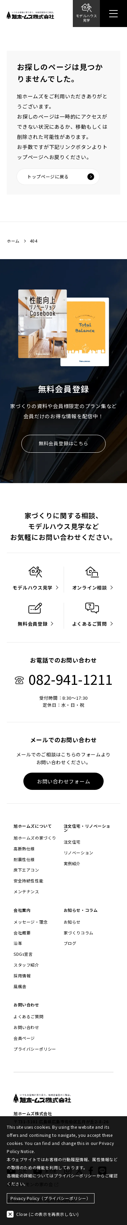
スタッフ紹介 (26, 965)
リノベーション (78, 852)
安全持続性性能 (28, 880)
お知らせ (72, 922)
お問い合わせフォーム (63, 781)
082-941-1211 (63, 679)
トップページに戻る (60, 176)
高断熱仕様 (24, 848)
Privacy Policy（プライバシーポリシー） (50, 1198)
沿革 (18, 943)
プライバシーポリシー (35, 1049)
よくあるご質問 (28, 1016)
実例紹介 (72, 863)
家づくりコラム (78, 932)
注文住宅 (72, 842)
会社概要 (22, 932)
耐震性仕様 (24, 859)
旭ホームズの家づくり (35, 838)
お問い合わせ (26, 1027)
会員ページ (24, 1038)
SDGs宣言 (23, 954)
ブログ (70, 943)
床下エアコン (26, 870)
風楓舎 (20, 986)
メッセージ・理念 (31, 922)
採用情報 (22, 975)
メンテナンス (26, 891)
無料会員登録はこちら (63, 443)
